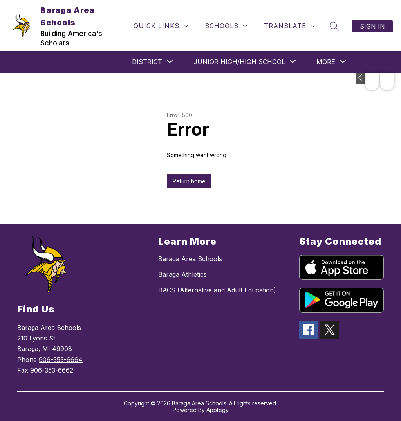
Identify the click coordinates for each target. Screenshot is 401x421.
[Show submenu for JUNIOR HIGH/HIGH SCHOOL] (239, 61)
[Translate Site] (289, 26)
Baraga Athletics (182, 274)
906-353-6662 (51, 370)
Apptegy (217, 410)
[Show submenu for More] (325, 61)
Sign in (372, 26)
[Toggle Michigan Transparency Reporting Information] (361, 78)
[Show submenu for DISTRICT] (147, 61)
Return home (189, 181)
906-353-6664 (61, 360)
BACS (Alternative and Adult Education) (217, 290)
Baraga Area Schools (190, 259)
